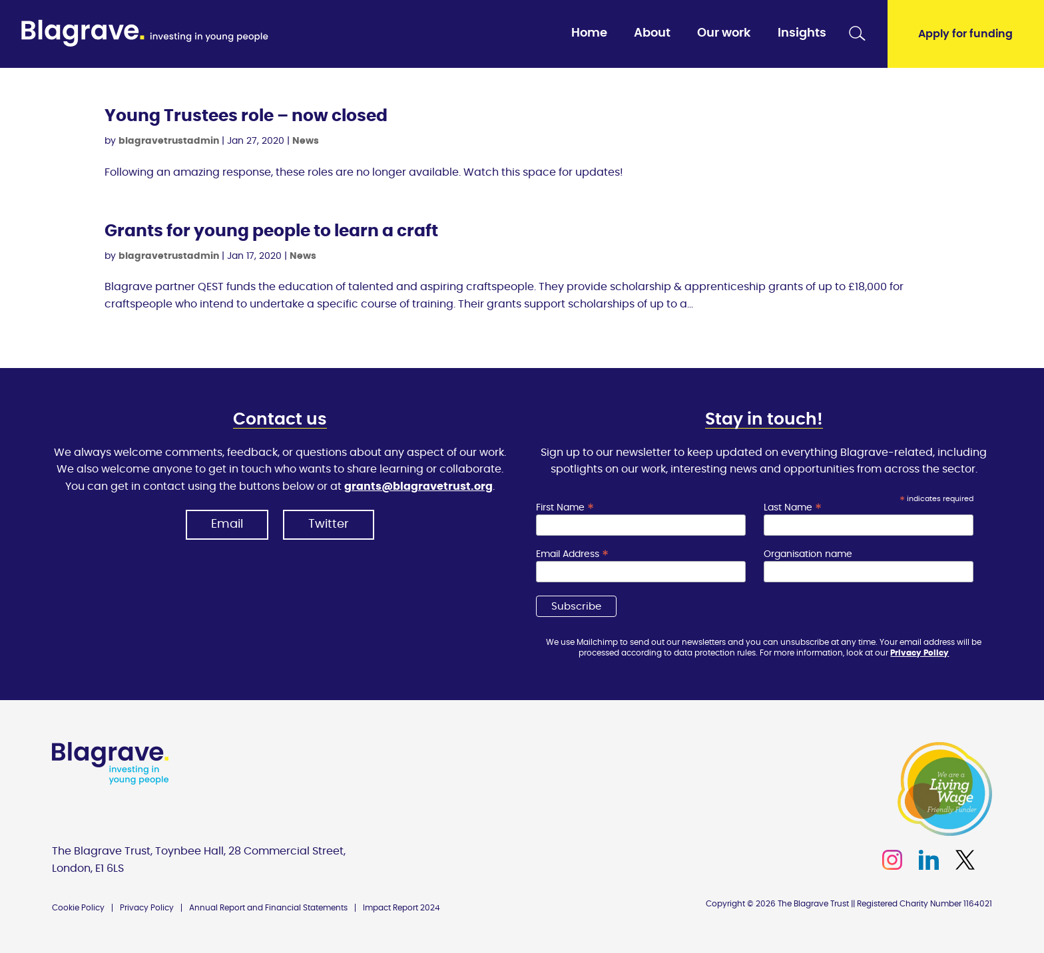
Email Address (572, 554)
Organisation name (808, 554)
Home (589, 33)
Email (227, 524)
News (305, 141)
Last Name (793, 507)
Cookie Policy (78, 908)
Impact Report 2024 (401, 908)
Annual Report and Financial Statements (268, 908)
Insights (802, 33)
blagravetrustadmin (169, 141)
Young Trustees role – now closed (246, 116)
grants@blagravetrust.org (418, 486)
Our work (724, 33)
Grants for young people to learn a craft (271, 231)
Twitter (328, 524)
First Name (565, 507)
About (652, 33)
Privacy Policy (919, 653)
